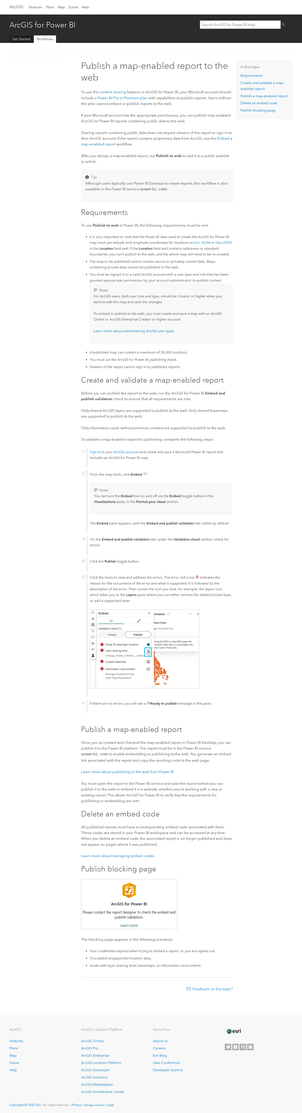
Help (85, 7)
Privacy (76, 1104)
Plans (50, 7)
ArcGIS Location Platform (101, 1062)
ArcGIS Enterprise (95, 1054)
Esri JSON (202, 242)
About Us (160, 1040)
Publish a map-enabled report (264, 96)
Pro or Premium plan (122, 98)
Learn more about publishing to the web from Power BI (127, 771)
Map (61, 7)
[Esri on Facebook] (235, 1046)
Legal (110, 1104)
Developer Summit (168, 1069)
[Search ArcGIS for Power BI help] (240, 24)
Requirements (252, 75)
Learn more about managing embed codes (117, 855)
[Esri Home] (233, 1030)
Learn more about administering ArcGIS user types (134, 330)
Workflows (44, 39)
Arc (16, 6)
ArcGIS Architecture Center (102, 1091)
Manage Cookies (94, 1104)
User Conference (166, 1062)
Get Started (21, 39)
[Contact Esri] (250, 1046)
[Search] (286, 24)
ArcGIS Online (92, 1040)
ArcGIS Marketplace (97, 1084)
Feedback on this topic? (212, 988)
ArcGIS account (126, 451)
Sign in (95, 451)
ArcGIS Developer (95, 1069)
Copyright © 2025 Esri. (25, 1104)
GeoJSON (223, 242)
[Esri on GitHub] (243, 1046)
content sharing (112, 92)
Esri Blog (160, 1054)
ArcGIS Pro (89, 1047)
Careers (159, 1047)
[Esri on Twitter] (228, 1046)
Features (35, 7)
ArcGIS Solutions (94, 1076)
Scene (73, 7)
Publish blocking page (258, 110)
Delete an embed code (259, 103)
